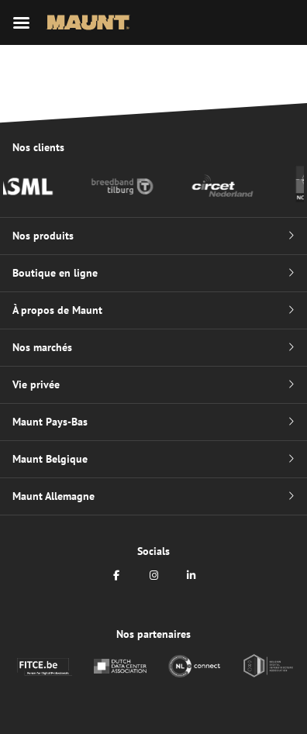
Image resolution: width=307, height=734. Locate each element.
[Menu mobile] (21, 22)
